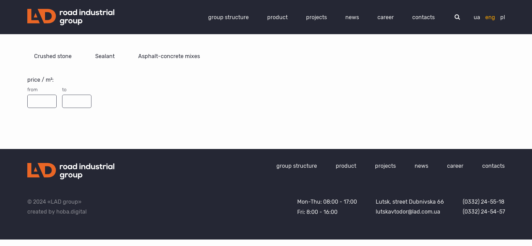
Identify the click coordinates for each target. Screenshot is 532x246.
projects (316, 17)
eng (490, 17)
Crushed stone (53, 56)
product (277, 17)
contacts (423, 17)
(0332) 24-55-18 (483, 202)
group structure (228, 17)
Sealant (105, 56)
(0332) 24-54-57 (484, 211)
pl (502, 17)
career (385, 17)
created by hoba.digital (57, 211)
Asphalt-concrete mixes (169, 56)
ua (477, 17)
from (32, 90)
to (64, 90)
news (352, 17)
